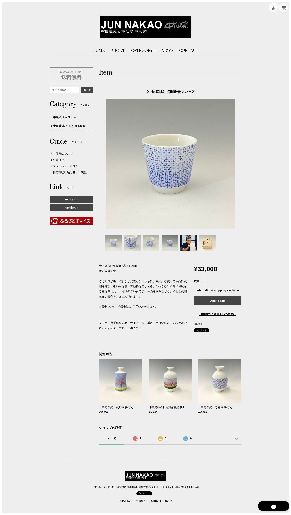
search (87, 89)
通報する (198, 324)
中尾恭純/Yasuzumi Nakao (69, 125)
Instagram (71, 199)
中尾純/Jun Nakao (64, 117)
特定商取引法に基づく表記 (70, 172)
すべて (112, 438)
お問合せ (58, 159)
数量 (196, 281)
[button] (143, 51)
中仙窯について (63, 153)
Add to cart (217, 300)
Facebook (71, 208)
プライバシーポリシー (67, 166)
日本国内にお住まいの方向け (217, 314)
